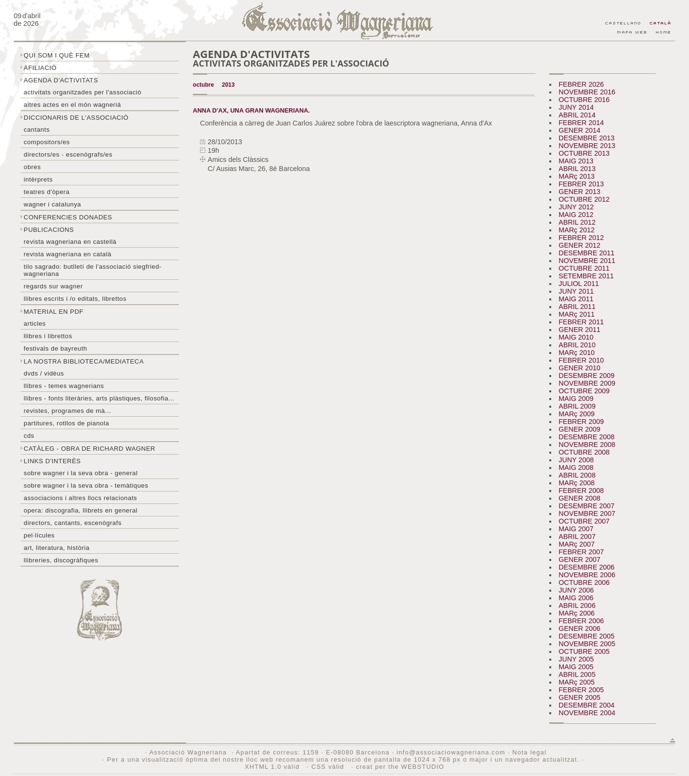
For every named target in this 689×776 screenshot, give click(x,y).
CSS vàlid (328, 766)
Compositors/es (47, 142)
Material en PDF (54, 311)
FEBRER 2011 (581, 322)
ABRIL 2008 (577, 475)
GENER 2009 (579, 429)
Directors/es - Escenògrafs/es (68, 154)
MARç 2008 (577, 483)
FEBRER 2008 (581, 490)
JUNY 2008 (576, 460)
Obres (32, 167)
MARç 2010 (577, 352)
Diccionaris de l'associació (76, 117)
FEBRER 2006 (581, 621)
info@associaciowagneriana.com (451, 752)
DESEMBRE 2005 (587, 636)
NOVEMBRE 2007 (587, 513)
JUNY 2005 (576, 659)
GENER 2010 (579, 368)
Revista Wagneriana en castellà (70, 241)
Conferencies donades (68, 217)
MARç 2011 (577, 314)
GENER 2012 (579, 245)
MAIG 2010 (576, 337)
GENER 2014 (579, 130)
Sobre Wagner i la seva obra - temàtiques (86, 485)
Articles (35, 323)
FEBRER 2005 (581, 690)
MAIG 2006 (576, 598)
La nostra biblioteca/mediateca (84, 361)
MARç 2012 (577, 230)
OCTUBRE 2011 (584, 268)
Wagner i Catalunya (52, 204)
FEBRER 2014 (581, 122)
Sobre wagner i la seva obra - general (81, 473)
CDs (29, 435)
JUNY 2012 (576, 207)
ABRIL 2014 (577, 115)
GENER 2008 (579, 498)
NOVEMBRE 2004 (587, 713)
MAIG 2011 (576, 299)
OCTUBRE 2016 (584, 99)
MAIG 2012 (576, 214)
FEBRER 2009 (581, 421)
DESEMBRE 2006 (587, 567)
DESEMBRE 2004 (587, 705)
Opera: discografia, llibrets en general (81, 510)
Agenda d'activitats (61, 80)
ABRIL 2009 (577, 406)
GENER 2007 (579, 559)
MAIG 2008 (576, 467)
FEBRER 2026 (581, 84)
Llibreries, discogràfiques (61, 560)
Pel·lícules (39, 535)
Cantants (37, 129)
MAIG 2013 (576, 161)
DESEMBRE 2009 (587, 375)
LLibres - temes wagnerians (64, 385)
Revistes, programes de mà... (67, 410)
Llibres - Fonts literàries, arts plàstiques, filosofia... (99, 398)
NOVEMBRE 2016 (587, 92)
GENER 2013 (579, 191)
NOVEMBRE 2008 (587, 444)
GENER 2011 (579, 329)
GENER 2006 (579, 628)
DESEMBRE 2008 (587, 437)
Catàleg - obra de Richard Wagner (90, 448)
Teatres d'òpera (47, 191)
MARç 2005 (577, 682)
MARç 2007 (577, 544)
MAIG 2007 (576, 529)
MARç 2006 (577, 613)
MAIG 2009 (576, 398)
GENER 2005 (579, 697)
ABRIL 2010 (577, 345)
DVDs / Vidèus (44, 373)
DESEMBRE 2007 (587, 506)
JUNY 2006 (576, 590)
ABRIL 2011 (577, 306)
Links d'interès (52, 461)
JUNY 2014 (576, 107)
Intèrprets (38, 179)
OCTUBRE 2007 (584, 521)
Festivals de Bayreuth (56, 348)
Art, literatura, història (57, 547)
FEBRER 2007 (581, 552)
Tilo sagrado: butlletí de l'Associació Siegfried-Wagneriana (93, 270)
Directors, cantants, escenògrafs (73, 522)
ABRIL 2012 (577, 222)
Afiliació (40, 67)
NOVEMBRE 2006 (587, 575)
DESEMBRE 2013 (587, 138)
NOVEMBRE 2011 (587, 260)
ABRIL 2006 (577, 605)
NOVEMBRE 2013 (587, 145)
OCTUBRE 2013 (584, 153)
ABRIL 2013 (577, 168)
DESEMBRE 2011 (587, 253)
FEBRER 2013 (581, 184)
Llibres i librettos (48, 336)
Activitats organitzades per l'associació (83, 92)
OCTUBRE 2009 (584, 391)
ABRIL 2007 (577, 536)
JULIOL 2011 (579, 283)
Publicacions (49, 229)
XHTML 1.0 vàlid (273, 766)
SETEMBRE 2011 (586, 276)
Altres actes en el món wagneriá (72, 104)
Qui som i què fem (57, 55)
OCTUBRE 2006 (584, 582)
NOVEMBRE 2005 (587, 644)
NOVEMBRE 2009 (587, 383)
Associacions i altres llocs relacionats (80, 498)
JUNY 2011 (576, 291)
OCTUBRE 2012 (584, 199)
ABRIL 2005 (577, 674)
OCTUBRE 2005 (584, 651)
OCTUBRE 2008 (584, 452)
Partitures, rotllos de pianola (66, 423)
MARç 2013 (577, 176)
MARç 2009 (577, 414)
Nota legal (529, 752)
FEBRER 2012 (581, 237)
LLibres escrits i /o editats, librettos (75, 298)
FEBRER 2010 (581, 360)
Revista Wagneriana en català (67, 254)
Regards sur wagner (53, 286)
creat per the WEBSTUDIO (400, 766)
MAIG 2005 (576, 667)
